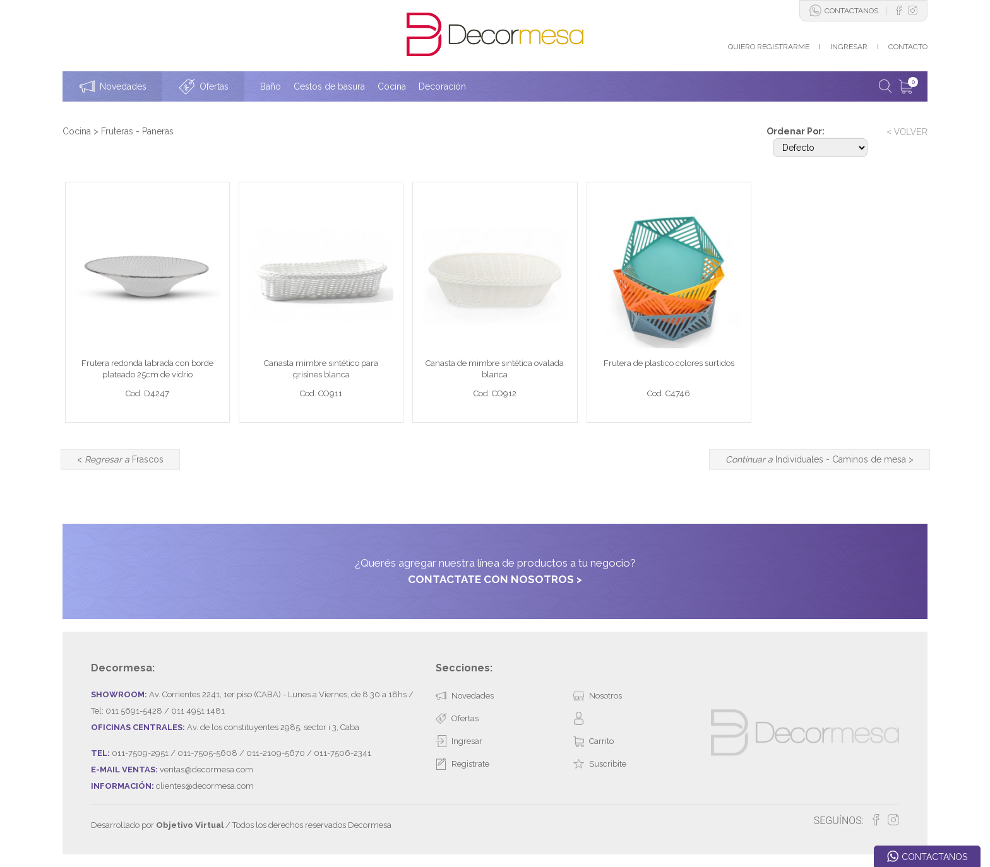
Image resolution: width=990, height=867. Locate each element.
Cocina (77, 131)
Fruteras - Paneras (137, 131)
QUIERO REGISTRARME (768, 46)
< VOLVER (906, 132)
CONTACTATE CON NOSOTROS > (495, 579)
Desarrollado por (157, 825)
